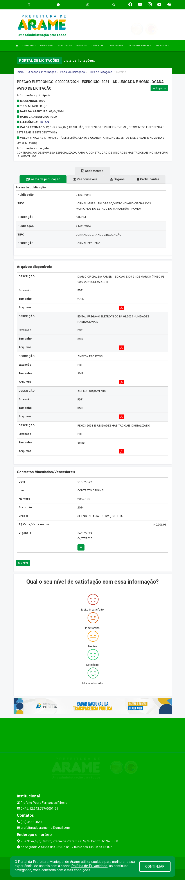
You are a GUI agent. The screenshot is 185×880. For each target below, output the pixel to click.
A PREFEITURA (29, 46)
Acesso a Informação (42, 72)
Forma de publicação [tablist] (43, 179)
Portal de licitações (72, 72)
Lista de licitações (100, 72)
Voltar (23, 563)
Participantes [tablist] (148, 179)
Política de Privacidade (89, 866)
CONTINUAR (155, 866)
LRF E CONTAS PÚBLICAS (139, 46)
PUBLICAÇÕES (162, 46)
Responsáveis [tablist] (85, 179)
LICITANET (45, 122)
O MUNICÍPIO (46, 46)
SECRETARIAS (64, 46)
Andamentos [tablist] (92, 171)
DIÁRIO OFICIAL (97, 46)
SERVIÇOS (81, 46)
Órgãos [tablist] (117, 179)
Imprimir (159, 88)
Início (20, 72)
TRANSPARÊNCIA (115, 46)
